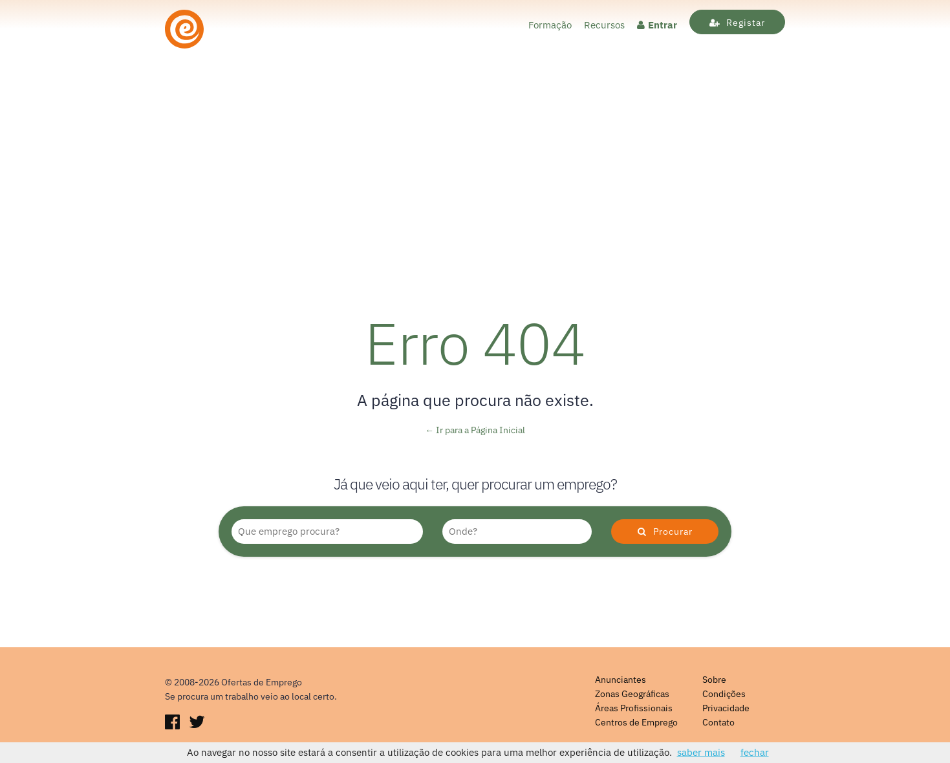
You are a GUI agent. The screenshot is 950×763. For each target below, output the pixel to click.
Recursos (604, 25)
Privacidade (726, 708)
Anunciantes (620, 679)
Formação (550, 25)
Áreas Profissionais (634, 708)
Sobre (714, 679)
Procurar (665, 531)
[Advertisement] (475, 189)
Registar (737, 22)
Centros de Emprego (636, 722)
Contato (718, 722)
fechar (754, 752)
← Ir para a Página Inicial (475, 430)
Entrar (657, 25)
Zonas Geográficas (632, 694)
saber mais (701, 752)
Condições (724, 694)
